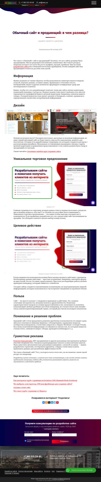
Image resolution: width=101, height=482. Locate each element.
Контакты (47, 471)
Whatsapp (32, 5)
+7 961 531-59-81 (27, 3)
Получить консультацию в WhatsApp (82, 470)
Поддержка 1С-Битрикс (64, 471)
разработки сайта (21, 67)
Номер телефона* (57, 432)
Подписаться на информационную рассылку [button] (50, 411)
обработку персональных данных (38, 440)
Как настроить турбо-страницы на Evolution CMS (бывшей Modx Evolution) (45, 380)
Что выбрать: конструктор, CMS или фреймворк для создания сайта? (43, 384)
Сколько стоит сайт (22, 387)
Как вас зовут (28, 432)
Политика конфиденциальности (61, 478)
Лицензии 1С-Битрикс (12, 473)
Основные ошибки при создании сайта (44, 151)
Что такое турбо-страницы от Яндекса (30, 391)
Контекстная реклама (23, 341)
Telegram (42, 5)
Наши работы (38, 471)
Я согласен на (38, 440)
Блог (53, 471)
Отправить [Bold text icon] (64, 441)
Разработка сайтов (11, 471)
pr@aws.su (43, 3)
